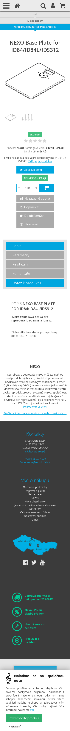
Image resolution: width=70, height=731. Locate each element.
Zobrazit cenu (31, 169)
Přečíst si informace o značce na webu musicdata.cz (35, 413)
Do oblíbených (32, 216)
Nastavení (14, 726)
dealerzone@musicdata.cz (35, 462)
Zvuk (35, 14)
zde (32, 710)
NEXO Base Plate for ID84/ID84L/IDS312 (35, 27)
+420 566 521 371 (35, 458)
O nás (35, 519)
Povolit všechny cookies (24, 718)
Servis (35, 498)
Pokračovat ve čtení (35, 407)
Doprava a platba (35, 491)
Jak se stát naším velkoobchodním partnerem (35, 506)
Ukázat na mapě (35, 451)
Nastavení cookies (35, 516)
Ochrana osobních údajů (35, 512)
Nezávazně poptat (35, 198)
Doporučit (29, 207)
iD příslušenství (35, 20)
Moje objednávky (35, 501)
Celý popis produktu (40, 161)
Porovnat (29, 224)
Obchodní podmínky (35, 487)
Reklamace (35, 494)
